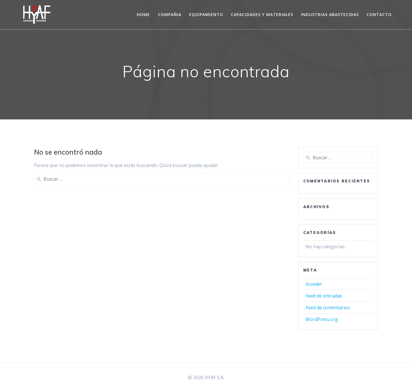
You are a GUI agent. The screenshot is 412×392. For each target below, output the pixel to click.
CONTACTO (379, 14)
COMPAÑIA (169, 14)
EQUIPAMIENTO (206, 14)
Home (143, 14)
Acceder (314, 284)
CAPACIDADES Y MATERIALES (262, 14)
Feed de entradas (324, 296)
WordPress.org (322, 319)
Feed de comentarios (328, 307)
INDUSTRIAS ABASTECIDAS (330, 14)
